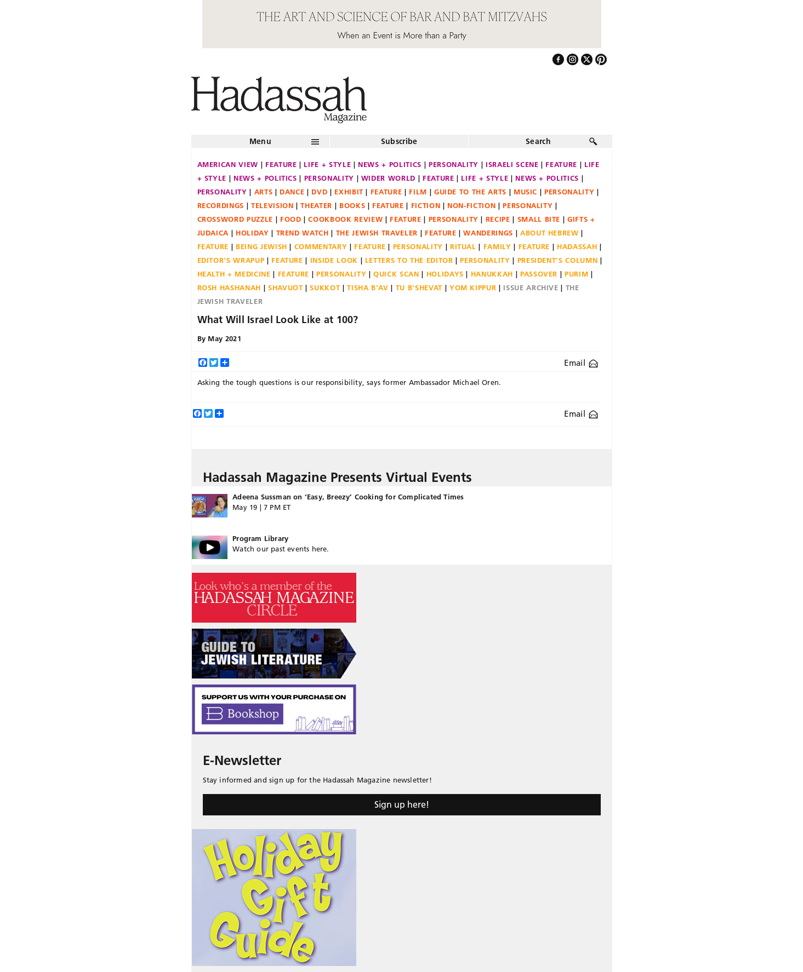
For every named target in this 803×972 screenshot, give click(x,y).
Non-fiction (471, 205)
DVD (319, 191)
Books (352, 205)
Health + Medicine (234, 273)
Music (525, 191)
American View (227, 164)
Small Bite (539, 219)
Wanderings (488, 232)
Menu (260, 141)
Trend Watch (302, 232)
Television (272, 205)
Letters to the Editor (409, 260)
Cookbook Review (345, 219)
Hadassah (577, 246)
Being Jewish (261, 246)
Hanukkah (492, 273)
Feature (281, 164)
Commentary (321, 246)
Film (418, 191)
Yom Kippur (473, 287)
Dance (292, 191)
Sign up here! (401, 804)
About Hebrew (549, 232)
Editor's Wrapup (231, 260)
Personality (454, 164)
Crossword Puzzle (235, 219)
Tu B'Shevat (419, 287)
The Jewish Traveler (377, 232)
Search (538, 141)
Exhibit (348, 191)
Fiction (426, 205)
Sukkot (325, 287)
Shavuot (285, 287)
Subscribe (399, 141)
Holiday (252, 232)
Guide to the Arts (470, 191)
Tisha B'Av (368, 287)
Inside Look (334, 260)
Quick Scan (396, 273)
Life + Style (327, 164)
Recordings (220, 205)
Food (290, 219)
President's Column (557, 260)
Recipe (498, 219)
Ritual (463, 246)
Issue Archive (530, 287)
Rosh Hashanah (229, 287)
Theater (316, 205)
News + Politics (390, 164)
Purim (576, 273)
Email (580, 363)
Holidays (445, 273)
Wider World (388, 178)
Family (497, 246)
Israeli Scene (512, 164)
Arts (263, 191)
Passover (538, 273)
